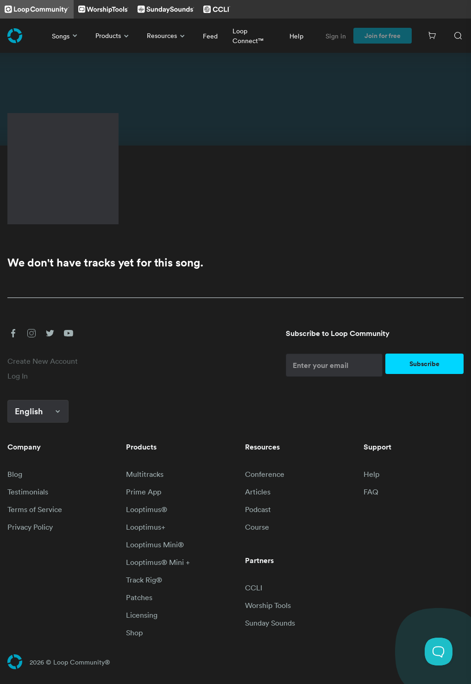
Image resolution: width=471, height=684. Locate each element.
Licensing (141, 615)
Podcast (258, 509)
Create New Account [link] (42, 361)
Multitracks (144, 474)
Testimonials (27, 491)
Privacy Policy (30, 527)
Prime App (143, 491)
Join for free (382, 35)
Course (257, 527)
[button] (13, 333)
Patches (139, 597)
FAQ (371, 491)
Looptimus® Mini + (158, 562)
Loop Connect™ (248, 35)
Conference (264, 474)
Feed (210, 36)
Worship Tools (268, 605)
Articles (257, 491)
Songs (66, 35)
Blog (14, 474)
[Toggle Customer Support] (438, 651)
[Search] (458, 35)
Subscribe (424, 363)
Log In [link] (17, 375)
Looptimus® (146, 509)
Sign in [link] (336, 36)
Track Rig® (144, 579)
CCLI (253, 587)
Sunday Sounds (270, 622)
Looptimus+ (145, 527)
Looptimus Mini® (155, 544)
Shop (134, 632)
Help (296, 36)
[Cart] (432, 35)
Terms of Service (34, 509)
